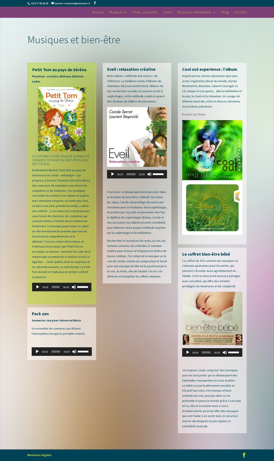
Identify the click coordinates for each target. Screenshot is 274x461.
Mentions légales (39, 455)
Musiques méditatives (194, 13)
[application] (61, 287)
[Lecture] (38, 287)
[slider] (56, 287)
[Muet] (74, 287)
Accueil (98, 13)
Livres (167, 13)
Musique (115, 13)
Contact (240, 13)
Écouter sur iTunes (194, 114)
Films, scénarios (144, 13)
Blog (225, 13)
